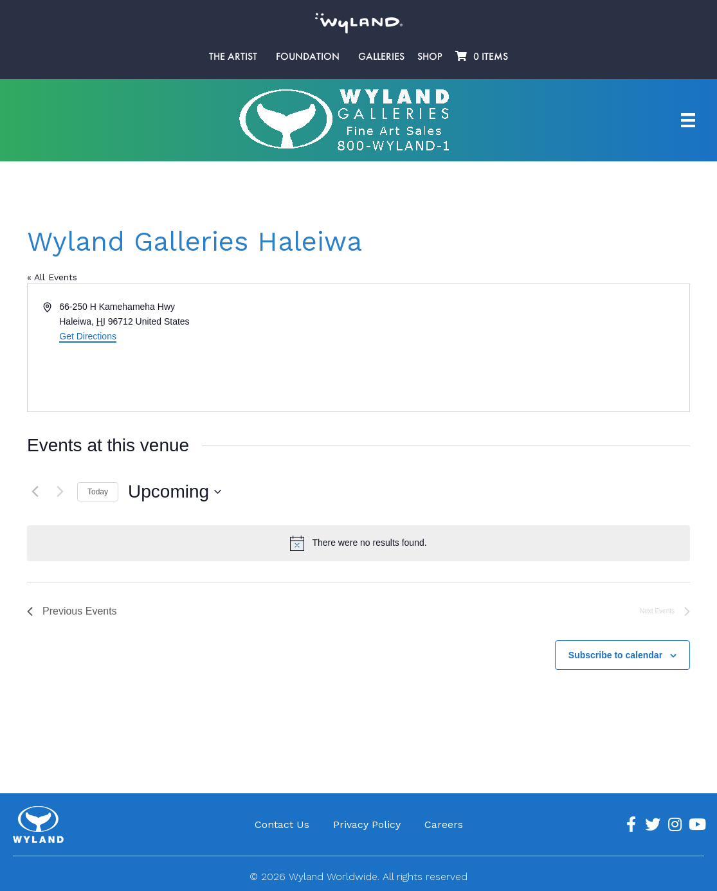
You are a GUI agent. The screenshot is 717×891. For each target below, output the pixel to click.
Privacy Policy (367, 824)
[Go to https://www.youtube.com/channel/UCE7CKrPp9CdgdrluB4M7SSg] (696, 824)
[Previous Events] (34, 492)
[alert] (358, 543)
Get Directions (87, 336)
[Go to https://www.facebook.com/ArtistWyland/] (631, 824)
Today (97, 491)
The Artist (233, 56)
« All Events (52, 277)
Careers (443, 824)
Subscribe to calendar (615, 655)
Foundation (308, 56)
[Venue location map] (523, 348)
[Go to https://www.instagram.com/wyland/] (674, 824)
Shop (429, 56)
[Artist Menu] (688, 120)
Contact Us (282, 824)
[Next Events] (60, 492)
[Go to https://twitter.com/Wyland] (652, 824)
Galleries (381, 56)
